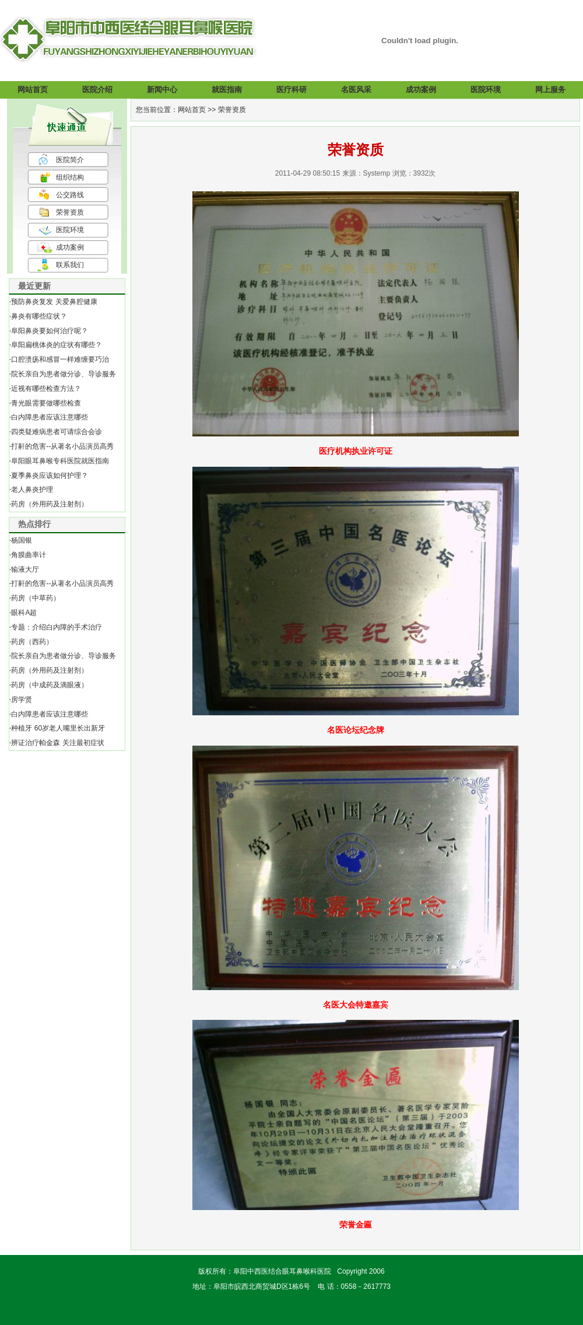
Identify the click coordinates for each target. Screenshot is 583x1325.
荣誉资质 (70, 212)
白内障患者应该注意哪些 (49, 417)
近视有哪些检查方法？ (46, 388)
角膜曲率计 (28, 555)
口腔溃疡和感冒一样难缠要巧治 (60, 359)
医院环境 (70, 230)
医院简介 (70, 160)
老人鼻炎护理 (32, 489)
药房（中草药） (35, 598)
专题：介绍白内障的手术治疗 (56, 627)
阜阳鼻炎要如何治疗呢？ (49, 331)
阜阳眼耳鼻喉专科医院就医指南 (60, 461)
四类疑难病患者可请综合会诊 (56, 432)
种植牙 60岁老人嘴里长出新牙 (58, 728)
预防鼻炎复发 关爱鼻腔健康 (54, 302)
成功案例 (70, 247)
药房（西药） (32, 642)
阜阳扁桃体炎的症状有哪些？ (56, 345)
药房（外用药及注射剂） (49, 504)
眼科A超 (24, 613)
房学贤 (21, 699)
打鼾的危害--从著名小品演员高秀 (62, 446)
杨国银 (21, 540)
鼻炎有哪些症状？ (39, 316)
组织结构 (70, 177)
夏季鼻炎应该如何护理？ (49, 475)
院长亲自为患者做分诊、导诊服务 (63, 374)
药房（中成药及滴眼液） (49, 685)
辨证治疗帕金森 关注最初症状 (57, 743)
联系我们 (70, 265)
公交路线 (70, 195)
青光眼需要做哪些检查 (46, 403)
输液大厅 (25, 569)
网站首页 (192, 110)
